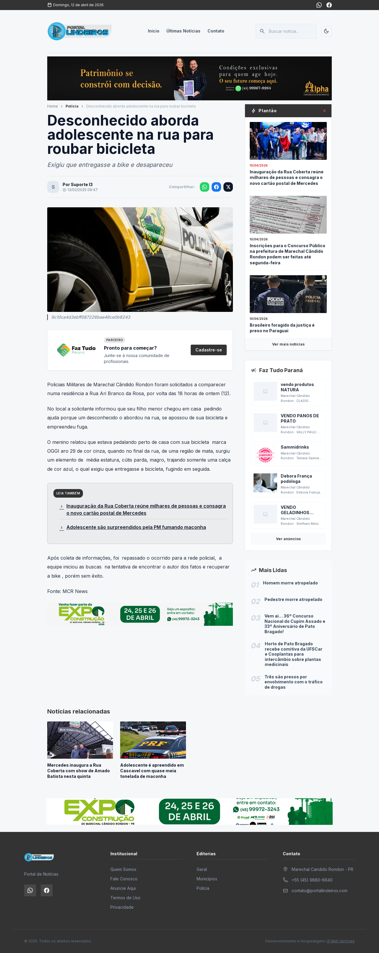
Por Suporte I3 (78, 184)
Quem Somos (123, 869)
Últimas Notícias (183, 31)
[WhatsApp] (319, 5)
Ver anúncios (288, 539)
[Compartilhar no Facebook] (216, 187)
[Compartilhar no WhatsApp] (204, 187)
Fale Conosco (124, 878)
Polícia (72, 106)
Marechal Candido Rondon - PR (322, 869)
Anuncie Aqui (123, 888)
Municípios (207, 878)
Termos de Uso (125, 897)
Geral (202, 869)
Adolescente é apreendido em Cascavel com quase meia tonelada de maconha (152, 771)
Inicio (153, 31)
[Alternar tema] (326, 31)
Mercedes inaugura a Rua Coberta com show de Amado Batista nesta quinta (78, 771)
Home (52, 106)
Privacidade (122, 907)
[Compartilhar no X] (228, 187)
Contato (216, 31)
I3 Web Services (340, 941)
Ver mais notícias (288, 344)
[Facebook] (329, 5)
